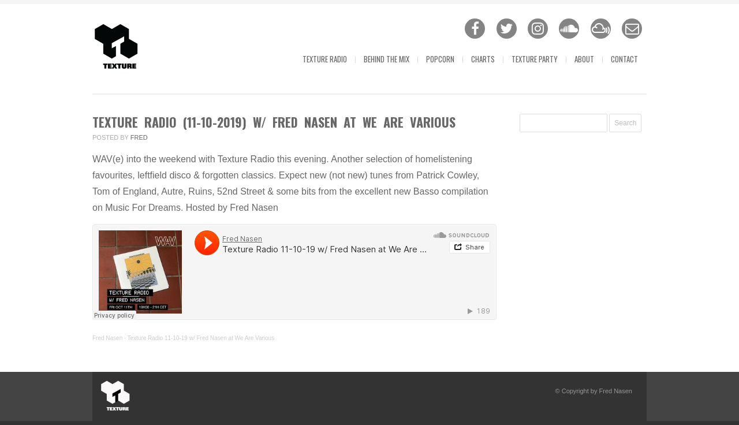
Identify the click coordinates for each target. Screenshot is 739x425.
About (584, 59)
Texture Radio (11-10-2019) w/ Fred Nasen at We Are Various (274, 122)
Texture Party (535, 59)
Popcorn (440, 59)
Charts (483, 59)
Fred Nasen (107, 338)
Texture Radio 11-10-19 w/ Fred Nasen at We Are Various (200, 338)
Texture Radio (325, 59)
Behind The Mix (386, 59)
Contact (624, 59)
